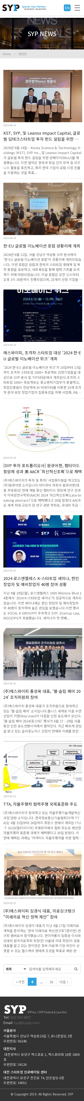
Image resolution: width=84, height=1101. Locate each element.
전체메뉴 (77, 7)
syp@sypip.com (26, 1022)
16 (51, 981)
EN (67, 7)
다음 (63, 981)
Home (6, 54)
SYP (70, 1094)
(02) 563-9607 (20, 1017)
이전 (21, 981)
